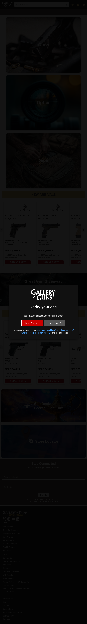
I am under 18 (55, 323)
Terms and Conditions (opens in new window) (55, 330)
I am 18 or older (32, 323)
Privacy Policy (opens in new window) (35, 333)
